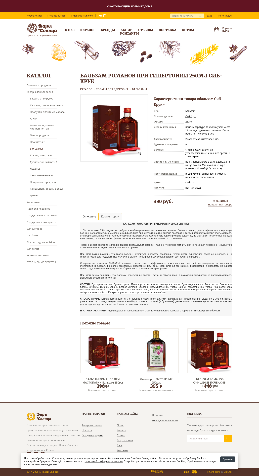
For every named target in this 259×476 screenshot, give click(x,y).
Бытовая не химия (38, 255)
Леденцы (35, 168)
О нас (69, 30)
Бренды (108, 30)
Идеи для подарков (38, 208)
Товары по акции (92, 425)
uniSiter (228, 471)
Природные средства (43, 182)
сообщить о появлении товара (220, 202)
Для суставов (34, 228)
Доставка (167, 30)
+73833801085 (58, 15)
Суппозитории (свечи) (43, 162)
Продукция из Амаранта (41, 222)
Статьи (121, 435)
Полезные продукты (39, 85)
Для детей (33, 248)
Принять (228, 459)
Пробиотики (37, 142)
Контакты (129, 33)
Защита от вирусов (41, 98)
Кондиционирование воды (46, 188)
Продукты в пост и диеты (42, 215)
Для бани (32, 235)
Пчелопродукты (39, 135)
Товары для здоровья (40, 91)
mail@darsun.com (83, 15)
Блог (119, 445)
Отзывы (145, 30)
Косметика (33, 202)
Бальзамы (36, 148)
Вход (209, 15)
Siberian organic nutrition (41, 242)
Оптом (188, 30)
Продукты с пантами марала (47, 111)
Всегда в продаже (92, 435)
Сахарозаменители (41, 175)
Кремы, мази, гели (41, 155)
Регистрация (225, 15)
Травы (34, 195)
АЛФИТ (34, 118)
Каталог (87, 30)
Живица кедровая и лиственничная (42, 127)
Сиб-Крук (190, 116)
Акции (127, 30)
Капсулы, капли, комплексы (47, 105)
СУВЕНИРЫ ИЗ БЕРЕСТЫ (41, 262)
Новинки (87, 430)
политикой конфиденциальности (104, 461)
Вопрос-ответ (125, 440)
